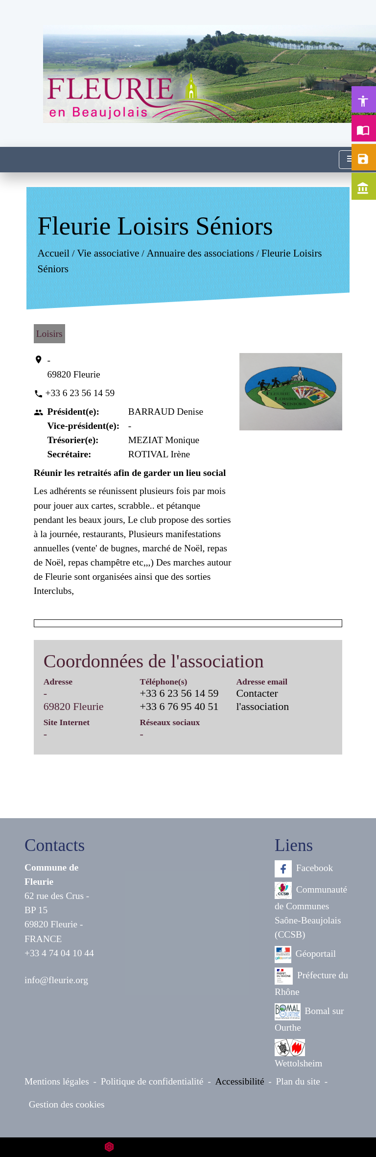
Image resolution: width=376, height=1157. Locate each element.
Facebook (304, 868)
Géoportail (305, 954)
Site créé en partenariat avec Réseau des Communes (188, 1147)
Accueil (53, 254)
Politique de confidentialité (152, 1081)
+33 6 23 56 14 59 (80, 393)
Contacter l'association (262, 699)
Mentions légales (56, 1081)
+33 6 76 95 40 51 (179, 706)
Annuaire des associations (200, 254)
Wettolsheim (298, 1053)
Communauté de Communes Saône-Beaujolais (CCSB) (311, 911)
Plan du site (298, 1081)
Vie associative (108, 254)
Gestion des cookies (67, 1104)
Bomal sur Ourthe (309, 1018)
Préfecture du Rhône (311, 982)
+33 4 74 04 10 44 (59, 953)
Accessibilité (239, 1081)
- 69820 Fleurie (73, 367)
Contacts (54, 845)
